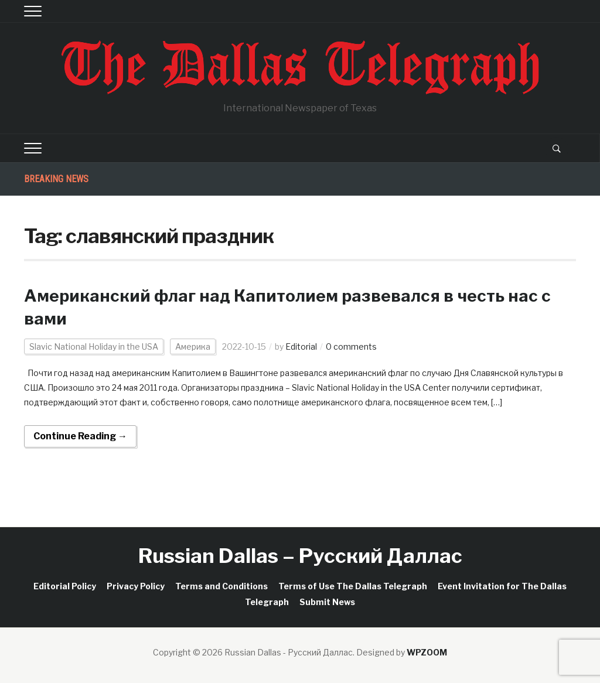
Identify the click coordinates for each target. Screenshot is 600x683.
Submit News (327, 602)
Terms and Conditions (221, 586)
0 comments (351, 346)
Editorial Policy (64, 586)
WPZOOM (427, 652)
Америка (192, 346)
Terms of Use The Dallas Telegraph (352, 586)
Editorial (301, 346)
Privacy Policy (136, 586)
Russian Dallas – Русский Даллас (300, 556)
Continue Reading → (80, 436)
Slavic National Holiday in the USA (93, 346)
